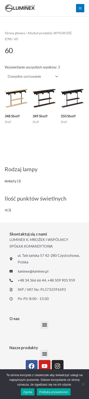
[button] (44, 325)
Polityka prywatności (53, 392)
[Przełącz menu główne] (80, 8)
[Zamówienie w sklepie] (32, 76)
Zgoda (27, 392)
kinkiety (10, 181)
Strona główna (15, 33)
